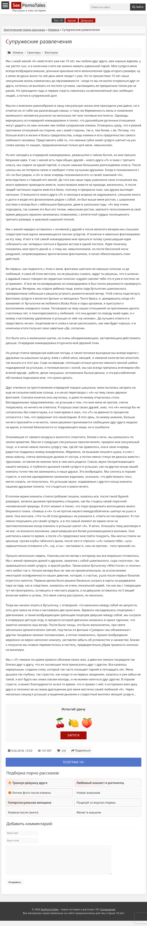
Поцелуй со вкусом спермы (96, 802)
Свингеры (34, 52)
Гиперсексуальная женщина (29, 802)
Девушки (87, 20)
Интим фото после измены (31, 793)
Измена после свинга (23, 812)
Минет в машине (88, 812)
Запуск (74, 735)
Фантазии (51, 52)
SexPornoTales (50, 914)
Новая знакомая (88, 793)
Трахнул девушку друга (29, 783)
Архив (72, 20)
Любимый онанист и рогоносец (100, 783)
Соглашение (107, 914)
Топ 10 (58, 20)
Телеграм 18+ (73, 762)
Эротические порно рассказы (24, 30)
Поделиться (80, 750)
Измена (53, 30)
